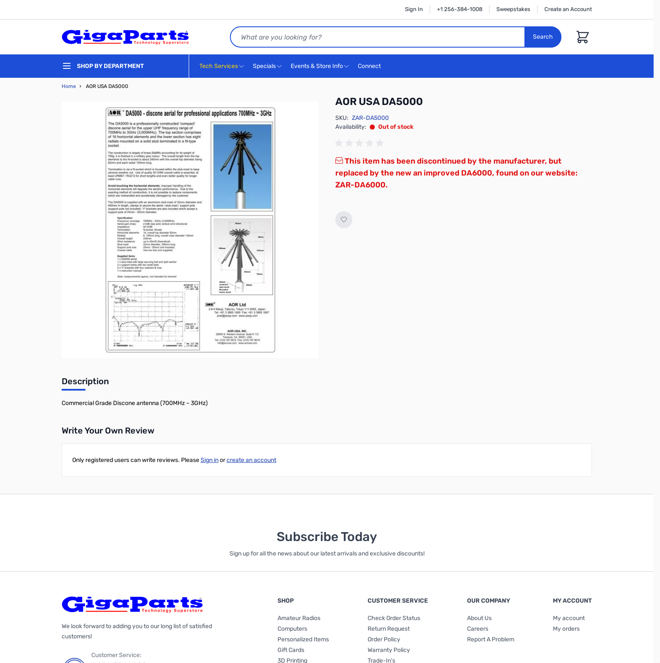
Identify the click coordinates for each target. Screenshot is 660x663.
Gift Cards (291, 650)
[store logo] (125, 37)
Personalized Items (303, 639)
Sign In (414, 9)
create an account (251, 460)
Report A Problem (490, 639)
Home (69, 86)
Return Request (389, 628)
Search (543, 36)
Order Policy (384, 639)
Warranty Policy (389, 650)
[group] (360, 143)
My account (569, 618)
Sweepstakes (513, 9)
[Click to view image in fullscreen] (190, 230)
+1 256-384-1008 (459, 9)
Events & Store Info (317, 66)
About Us (479, 618)
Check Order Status (394, 618)
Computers (292, 628)
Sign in (209, 460)
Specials (264, 66)
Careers (477, 628)
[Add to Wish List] (343, 219)
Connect (370, 66)
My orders (566, 628)
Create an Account (568, 9)
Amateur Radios (299, 618)
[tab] (85, 383)
